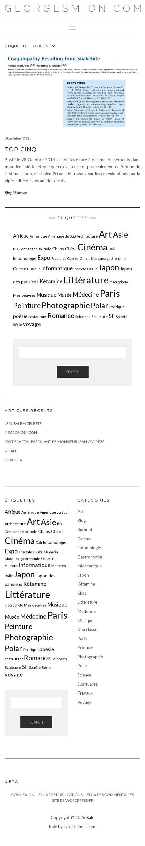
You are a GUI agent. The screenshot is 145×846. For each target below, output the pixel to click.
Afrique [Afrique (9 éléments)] (21, 236)
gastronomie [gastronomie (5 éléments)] (117, 258)
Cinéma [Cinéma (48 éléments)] (92, 247)
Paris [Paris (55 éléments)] (110, 293)
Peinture (85, 647)
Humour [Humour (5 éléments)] (33, 269)
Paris (82, 638)
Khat (81, 593)
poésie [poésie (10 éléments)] (20, 316)
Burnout (84, 529)
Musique (85, 620)
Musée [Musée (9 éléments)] (64, 295)
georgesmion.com (75, 8)
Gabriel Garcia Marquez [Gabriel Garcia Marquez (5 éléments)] (86, 258)
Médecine (20, 193)
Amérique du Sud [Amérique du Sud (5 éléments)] (62, 236)
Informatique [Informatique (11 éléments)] (57, 268)
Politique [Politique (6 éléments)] (117, 306)
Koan (10, 450)
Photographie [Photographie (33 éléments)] (66, 305)
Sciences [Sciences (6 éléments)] (83, 316)
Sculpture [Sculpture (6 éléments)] (99, 316)
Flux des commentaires (110, 794)
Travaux (85, 693)
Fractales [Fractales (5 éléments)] (58, 258)
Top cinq (21, 149)
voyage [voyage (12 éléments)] (32, 324)
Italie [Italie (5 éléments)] (93, 269)
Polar (82, 665)
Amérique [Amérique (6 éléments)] (38, 236)
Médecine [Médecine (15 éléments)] (86, 294)
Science (84, 674)
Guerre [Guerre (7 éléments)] (19, 268)
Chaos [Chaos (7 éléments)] (58, 248)
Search (72, 372)
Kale (90, 817)
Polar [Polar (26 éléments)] (99, 305)
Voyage (84, 702)
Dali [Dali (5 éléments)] (111, 249)
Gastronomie (89, 556)
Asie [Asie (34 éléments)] (120, 234)
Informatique (89, 565)
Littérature (87, 602)
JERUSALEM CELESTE (23, 423)
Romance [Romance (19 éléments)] (60, 315)
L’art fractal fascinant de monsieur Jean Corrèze (55, 441)
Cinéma (84, 538)
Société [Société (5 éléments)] (121, 317)
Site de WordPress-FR (72, 800)
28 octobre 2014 (17, 138)
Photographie (90, 656)
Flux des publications (61, 794)
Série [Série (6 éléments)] (17, 324)
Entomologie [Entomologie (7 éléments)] (24, 258)
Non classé (87, 629)
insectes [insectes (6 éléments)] (81, 269)
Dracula (13, 459)
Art (80, 511)
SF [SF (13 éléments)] (112, 316)
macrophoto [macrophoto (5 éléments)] (119, 282)
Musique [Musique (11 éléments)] (46, 295)
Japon (83, 575)
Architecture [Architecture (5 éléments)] (87, 236)
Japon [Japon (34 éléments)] (108, 267)
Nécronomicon (21, 432)
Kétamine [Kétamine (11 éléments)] (51, 281)
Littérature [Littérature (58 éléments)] (86, 279)
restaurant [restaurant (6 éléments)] (37, 316)
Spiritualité (87, 684)
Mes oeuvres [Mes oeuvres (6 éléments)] (24, 295)
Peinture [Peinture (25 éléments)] (27, 305)
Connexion (22, 794)
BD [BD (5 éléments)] (15, 249)
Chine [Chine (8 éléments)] (70, 248)
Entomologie (89, 547)
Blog (8, 193)
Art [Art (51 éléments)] (105, 234)
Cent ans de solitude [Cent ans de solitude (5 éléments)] (35, 249)
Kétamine (86, 583)
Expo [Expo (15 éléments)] (43, 257)
